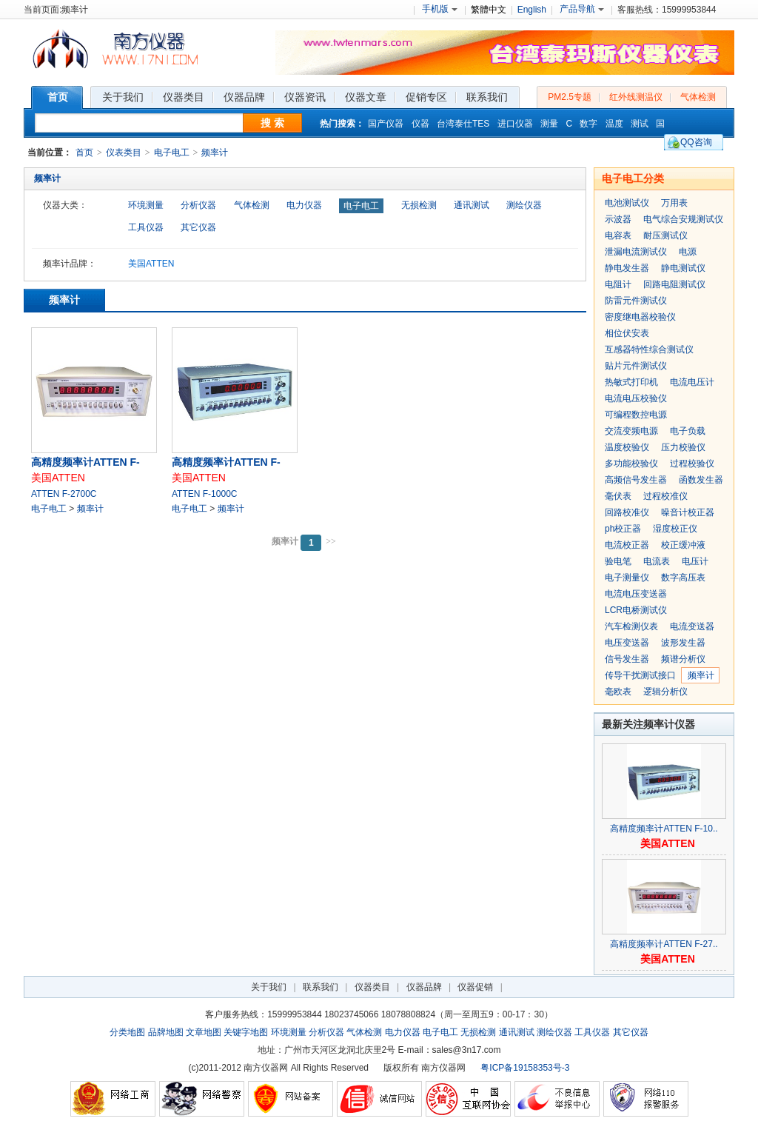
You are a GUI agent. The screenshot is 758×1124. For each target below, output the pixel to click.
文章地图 (203, 1032)
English (531, 9)
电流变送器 (692, 626)
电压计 (695, 561)
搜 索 (272, 123)
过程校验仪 (692, 463)
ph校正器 (623, 528)
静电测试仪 (683, 268)
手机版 (439, 9)
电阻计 (618, 284)
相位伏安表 (627, 333)
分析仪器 (198, 205)
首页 (84, 152)
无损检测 (419, 205)
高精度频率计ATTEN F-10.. (663, 828)
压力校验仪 (683, 447)
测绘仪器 (524, 205)
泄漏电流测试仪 (636, 252)
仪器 (420, 123)
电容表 (618, 235)
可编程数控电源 (636, 414)
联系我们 (320, 987)
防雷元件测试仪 (636, 300)
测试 (639, 123)
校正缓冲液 (683, 545)
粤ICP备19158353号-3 (524, 1068)
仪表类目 (123, 152)
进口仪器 (515, 123)
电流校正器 (627, 545)
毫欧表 (618, 691)
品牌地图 (166, 1032)
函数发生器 (701, 480)
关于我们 (268, 987)
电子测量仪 (627, 577)
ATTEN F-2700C (63, 494)
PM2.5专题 (569, 97)
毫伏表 (618, 496)
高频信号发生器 (636, 480)
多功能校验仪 (631, 463)
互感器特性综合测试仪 (649, 349)
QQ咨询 (696, 142)
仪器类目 (372, 987)
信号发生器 (627, 659)
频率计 (214, 152)
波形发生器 (683, 643)
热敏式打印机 (631, 382)
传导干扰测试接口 (640, 675)
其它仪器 (198, 227)
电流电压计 (692, 382)
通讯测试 (471, 205)
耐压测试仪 (665, 235)
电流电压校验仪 (636, 398)
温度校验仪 (627, 447)
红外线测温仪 (636, 97)
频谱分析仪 (683, 659)
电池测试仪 (627, 203)
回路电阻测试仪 (674, 284)
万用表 (674, 203)
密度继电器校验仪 (640, 317)
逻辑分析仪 (665, 691)
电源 (688, 252)
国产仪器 (385, 123)
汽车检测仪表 (631, 626)
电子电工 (172, 152)
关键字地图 (246, 1032)
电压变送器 (627, 643)
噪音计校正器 (687, 512)
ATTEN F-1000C (204, 494)
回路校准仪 (627, 512)
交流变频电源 (631, 431)
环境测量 (146, 205)
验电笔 (618, 561)
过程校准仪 (665, 496)
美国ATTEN (151, 263)
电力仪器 (304, 205)
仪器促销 (475, 987)
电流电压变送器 (636, 594)
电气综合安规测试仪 (683, 219)
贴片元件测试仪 (636, 366)
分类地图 (127, 1032)
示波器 (618, 219)
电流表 (656, 561)
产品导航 (582, 9)
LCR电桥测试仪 (636, 610)
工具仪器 (146, 227)
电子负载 (687, 431)
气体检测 (698, 97)
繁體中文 (488, 9)
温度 (614, 123)
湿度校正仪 (675, 528)
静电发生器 (627, 268)
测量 (549, 123)
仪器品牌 (424, 987)
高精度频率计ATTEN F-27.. (663, 944)
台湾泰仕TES (463, 123)
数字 (588, 123)
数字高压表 (683, 577)
